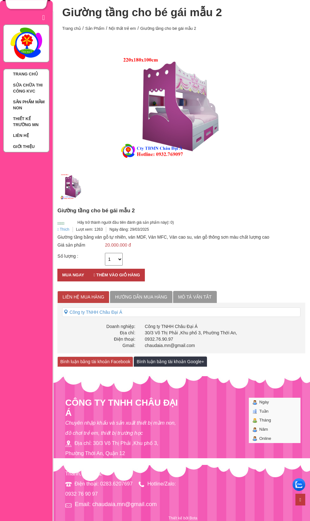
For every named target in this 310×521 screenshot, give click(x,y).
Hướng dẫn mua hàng (141, 296)
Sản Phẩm (94, 28)
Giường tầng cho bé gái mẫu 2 (168, 28)
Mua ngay (73, 275)
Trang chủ (71, 28)
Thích (63, 229)
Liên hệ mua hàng (83, 296)
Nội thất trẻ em (122, 28)
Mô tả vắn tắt (195, 296)
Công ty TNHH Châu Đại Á (93, 312)
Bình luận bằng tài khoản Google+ (170, 361)
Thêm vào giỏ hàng (117, 275)
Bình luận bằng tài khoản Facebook (95, 361)
